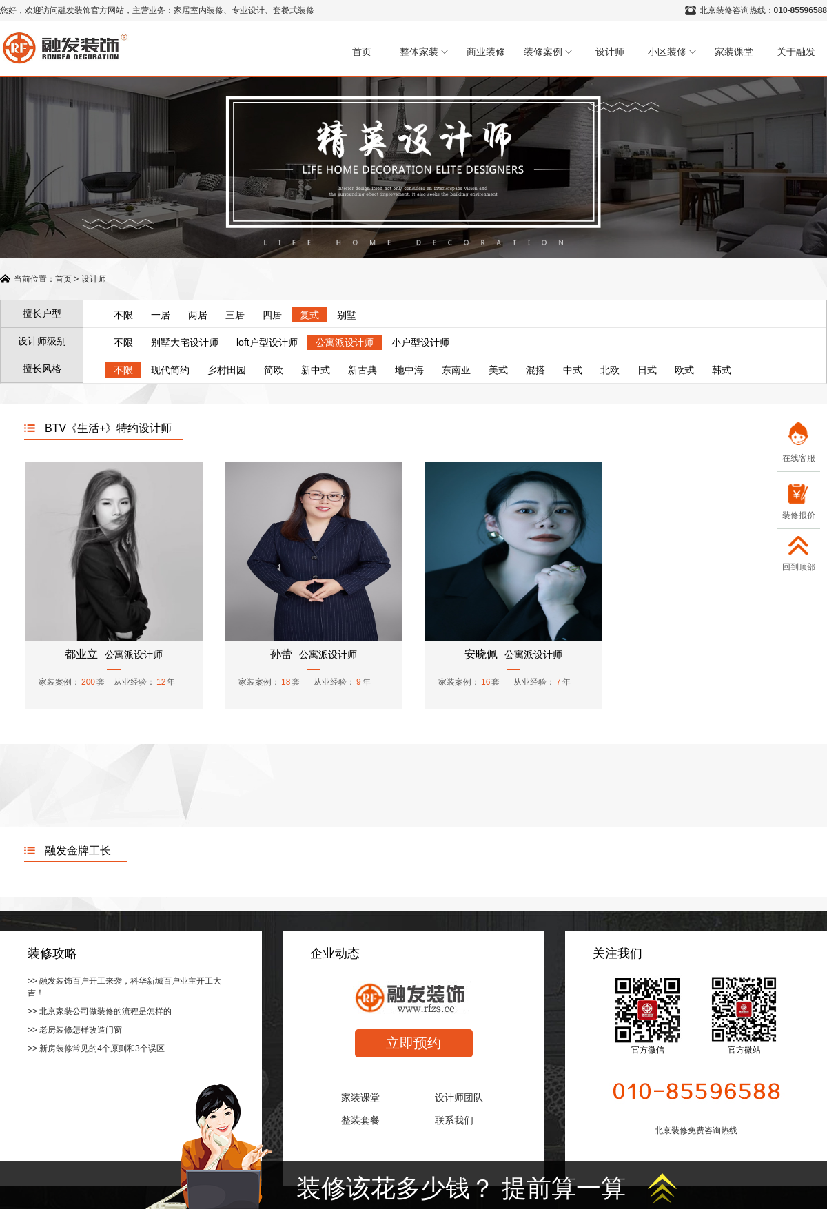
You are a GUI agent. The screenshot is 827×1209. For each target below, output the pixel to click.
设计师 (609, 51)
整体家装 (424, 51)
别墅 (346, 314)
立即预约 (413, 1043)
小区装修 (672, 51)
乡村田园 (226, 369)
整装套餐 (360, 1120)
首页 (361, 51)
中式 (572, 369)
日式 (647, 369)
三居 (235, 314)
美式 (498, 369)
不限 (123, 314)
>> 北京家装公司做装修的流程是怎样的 (100, 1011)
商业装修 (486, 51)
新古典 (362, 369)
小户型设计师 (420, 342)
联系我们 (454, 1120)
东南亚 (456, 369)
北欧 (610, 369)
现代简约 (170, 369)
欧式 (684, 369)
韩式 (721, 369)
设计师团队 (459, 1097)
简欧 (273, 369)
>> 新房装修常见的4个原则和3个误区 (96, 1048)
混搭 (535, 369)
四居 (272, 314)
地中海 (409, 369)
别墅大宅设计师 (184, 342)
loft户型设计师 (267, 342)
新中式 (315, 369)
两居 (197, 314)
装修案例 (548, 51)
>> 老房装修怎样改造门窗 (75, 1030)
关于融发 (796, 51)
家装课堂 (734, 51)
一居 (160, 314)
